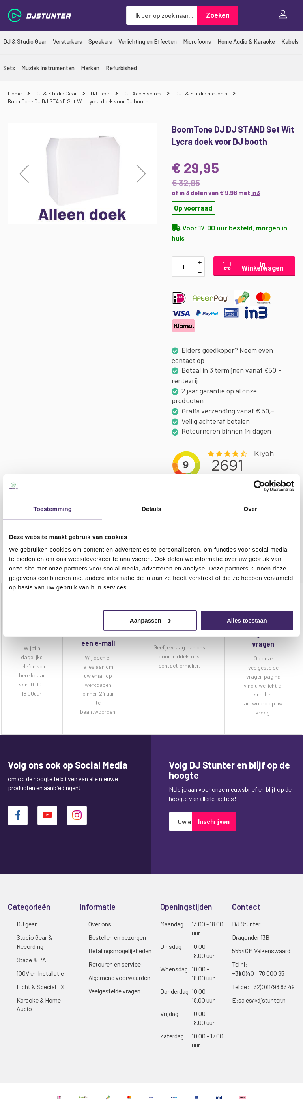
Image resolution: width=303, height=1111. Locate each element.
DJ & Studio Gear (57, 93)
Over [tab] (250, 508)
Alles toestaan (247, 620)
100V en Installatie (40, 973)
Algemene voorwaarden (119, 977)
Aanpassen (150, 620)
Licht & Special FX (40, 986)
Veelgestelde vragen (114, 991)
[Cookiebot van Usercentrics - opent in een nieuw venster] (259, 486)
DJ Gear (101, 93)
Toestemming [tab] (53, 508)
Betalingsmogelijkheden (120, 950)
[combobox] (161, 15)
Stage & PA (31, 959)
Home (15, 93)
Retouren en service (114, 964)
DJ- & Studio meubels (201, 93)
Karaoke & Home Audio (39, 1004)
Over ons (99, 924)
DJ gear (27, 924)
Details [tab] (151, 508)
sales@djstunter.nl (262, 1000)
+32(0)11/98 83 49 (273, 986)
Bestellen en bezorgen (117, 937)
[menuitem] (25, 41)
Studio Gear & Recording (34, 941)
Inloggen (285, 15)
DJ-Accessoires (143, 93)
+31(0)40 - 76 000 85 (258, 973)
